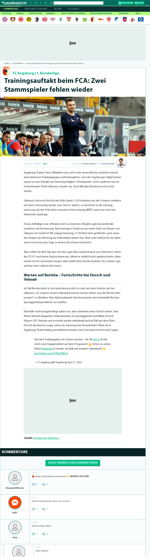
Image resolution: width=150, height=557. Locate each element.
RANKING (51, 13)
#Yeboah (47, 348)
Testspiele (73, 9)
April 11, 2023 (75, 362)
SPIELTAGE (6, 13)
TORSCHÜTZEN (35, 13)
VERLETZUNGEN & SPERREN (73, 13)
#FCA (96, 339)
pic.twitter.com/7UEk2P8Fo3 (51, 353)
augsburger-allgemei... (47, 438)
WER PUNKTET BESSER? (36, 9)
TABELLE (20, 13)
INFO (139, 13)
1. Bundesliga (10, 9)
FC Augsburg (23, 73)
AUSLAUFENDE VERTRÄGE (101, 13)
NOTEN (57, 9)
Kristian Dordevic (89, 164)
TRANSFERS (123, 13)
